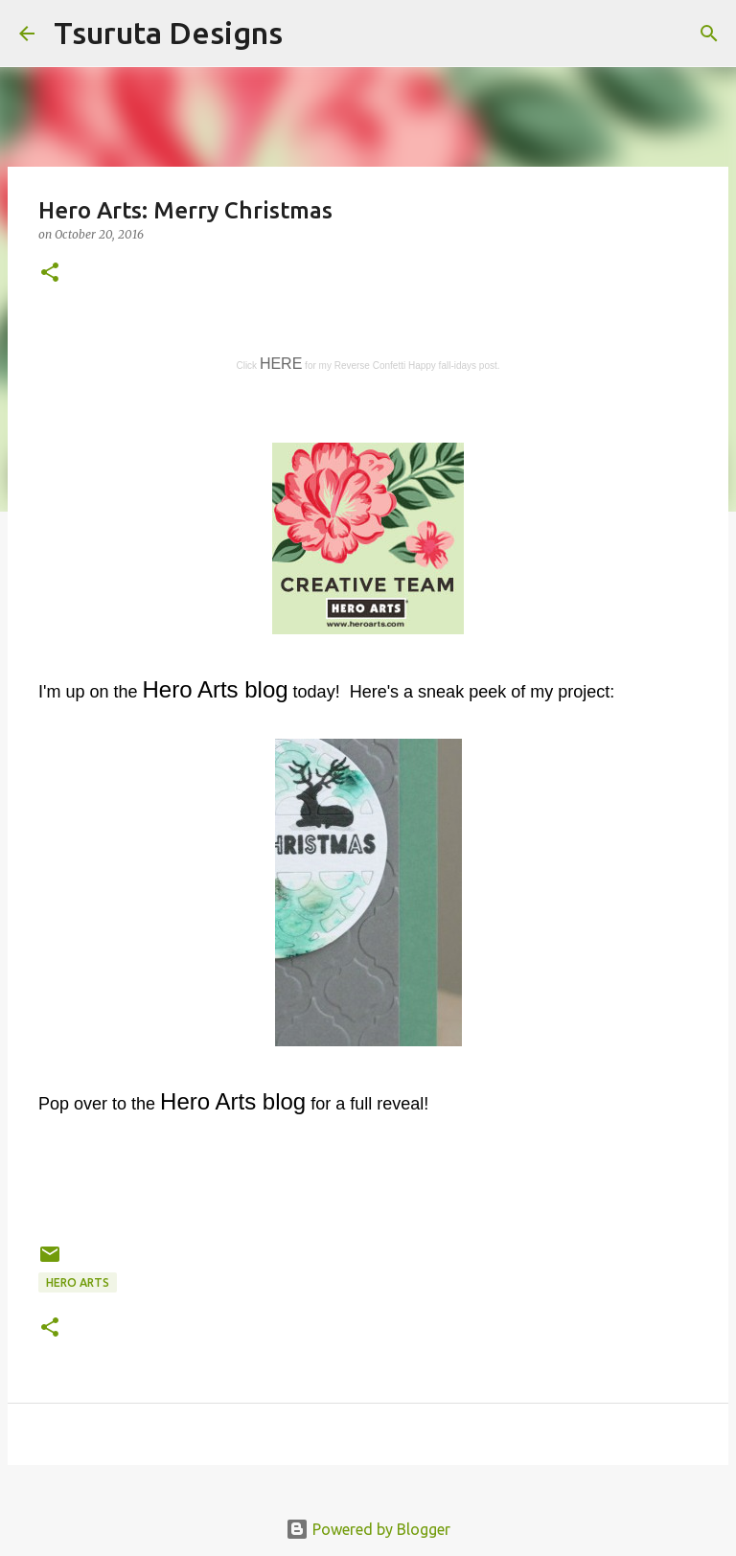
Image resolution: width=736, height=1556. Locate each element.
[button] (49, 273)
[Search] (309, 34)
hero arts (77, 1282)
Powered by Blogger (368, 1529)
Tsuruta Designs (168, 32)
